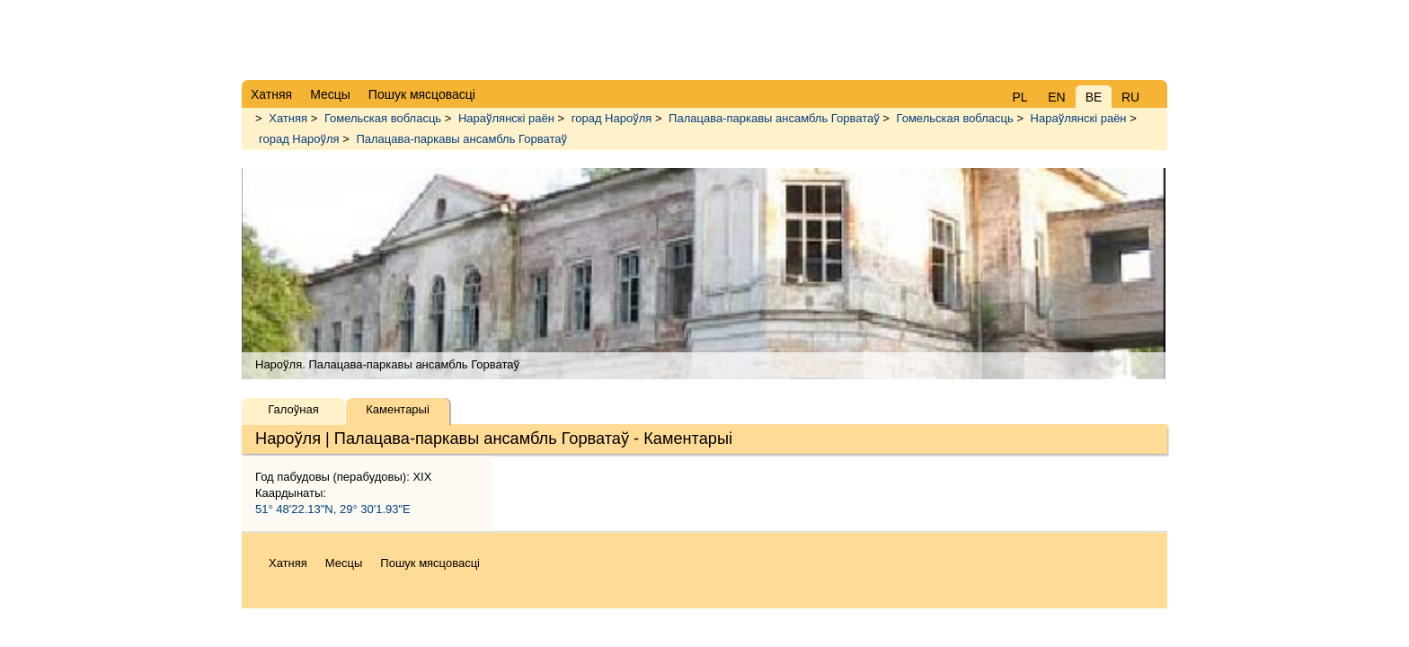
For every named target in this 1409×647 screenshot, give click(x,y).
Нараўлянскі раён (506, 118)
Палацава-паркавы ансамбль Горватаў (774, 118)
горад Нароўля (612, 118)
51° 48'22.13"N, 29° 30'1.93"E (333, 509)
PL (1019, 97)
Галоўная (293, 409)
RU (1130, 97)
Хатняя (288, 118)
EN (1056, 97)
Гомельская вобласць (382, 118)
